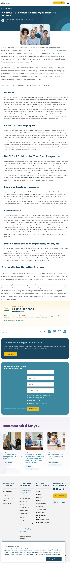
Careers (38, 498)
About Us (38, 495)
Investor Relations (41, 515)
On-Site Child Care (25, 502)
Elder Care (22, 508)
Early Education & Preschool (7, 495)
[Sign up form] (40, 390)
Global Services (24, 521)
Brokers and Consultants (26, 527)
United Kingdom (40, 509)
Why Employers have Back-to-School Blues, (56, 458)
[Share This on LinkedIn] (63, 331)
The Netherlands (41, 512)
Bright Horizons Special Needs (33, 178)
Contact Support (60, 505)
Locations (39, 503)
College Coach (24, 514)
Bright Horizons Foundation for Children (42, 522)
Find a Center (60, 499)
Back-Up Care (23, 505)
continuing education (32, 472)
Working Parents (53, 463)
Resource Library (41, 518)
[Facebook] (54, 492)
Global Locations (41, 506)
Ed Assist (29, 469)
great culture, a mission (52, 50)
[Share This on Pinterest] (58, 331)
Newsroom (39, 500)
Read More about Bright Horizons (13, 320)
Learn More (10, 354)
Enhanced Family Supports (24, 517)
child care (7, 466)
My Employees (7, 8)
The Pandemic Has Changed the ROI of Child (11, 458)
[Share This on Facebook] (48, 331)
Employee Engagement (55, 466)
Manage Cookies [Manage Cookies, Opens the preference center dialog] (53, 559)
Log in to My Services (8, 506)
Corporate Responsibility (43, 526)
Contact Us (58, 3)
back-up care (24, 194)
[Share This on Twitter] (53, 331)
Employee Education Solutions (25, 541)
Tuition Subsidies (24, 524)
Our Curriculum (7, 499)
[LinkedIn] (57, 492)
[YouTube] (60, 492)
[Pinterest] (63, 492)
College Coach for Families (8, 503)
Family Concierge (24, 511)
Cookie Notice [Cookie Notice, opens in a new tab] (56, 554)
